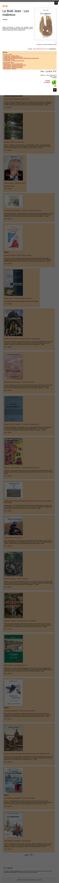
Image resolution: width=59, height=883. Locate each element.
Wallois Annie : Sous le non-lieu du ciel (13, 63)
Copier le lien (53, 49)
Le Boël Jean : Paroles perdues (11, 55)
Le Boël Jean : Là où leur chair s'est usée (14, 60)
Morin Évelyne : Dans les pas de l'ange (13, 67)
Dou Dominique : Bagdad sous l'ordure (13, 66)
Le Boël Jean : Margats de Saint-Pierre (13, 57)
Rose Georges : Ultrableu (10, 68)
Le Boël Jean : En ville (9, 59)
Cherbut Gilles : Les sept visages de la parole (15, 65)
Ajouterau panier (47, 81)
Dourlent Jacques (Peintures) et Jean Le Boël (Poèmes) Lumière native (21, 58)
